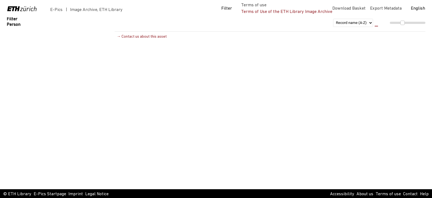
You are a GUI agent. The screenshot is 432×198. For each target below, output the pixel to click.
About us (365, 194)
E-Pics (57, 10)
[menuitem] (400, 23)
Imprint (75, 194)
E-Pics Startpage (50, 194)
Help (424, 194)
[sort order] (353, 23)
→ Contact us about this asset (142, 37)
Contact (410, 194)
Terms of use (388, 194)
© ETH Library (17, 194)
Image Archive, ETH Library (96, 10)
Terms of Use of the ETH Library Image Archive (286, 12)
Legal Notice (97, 194)
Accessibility (342, 194)
